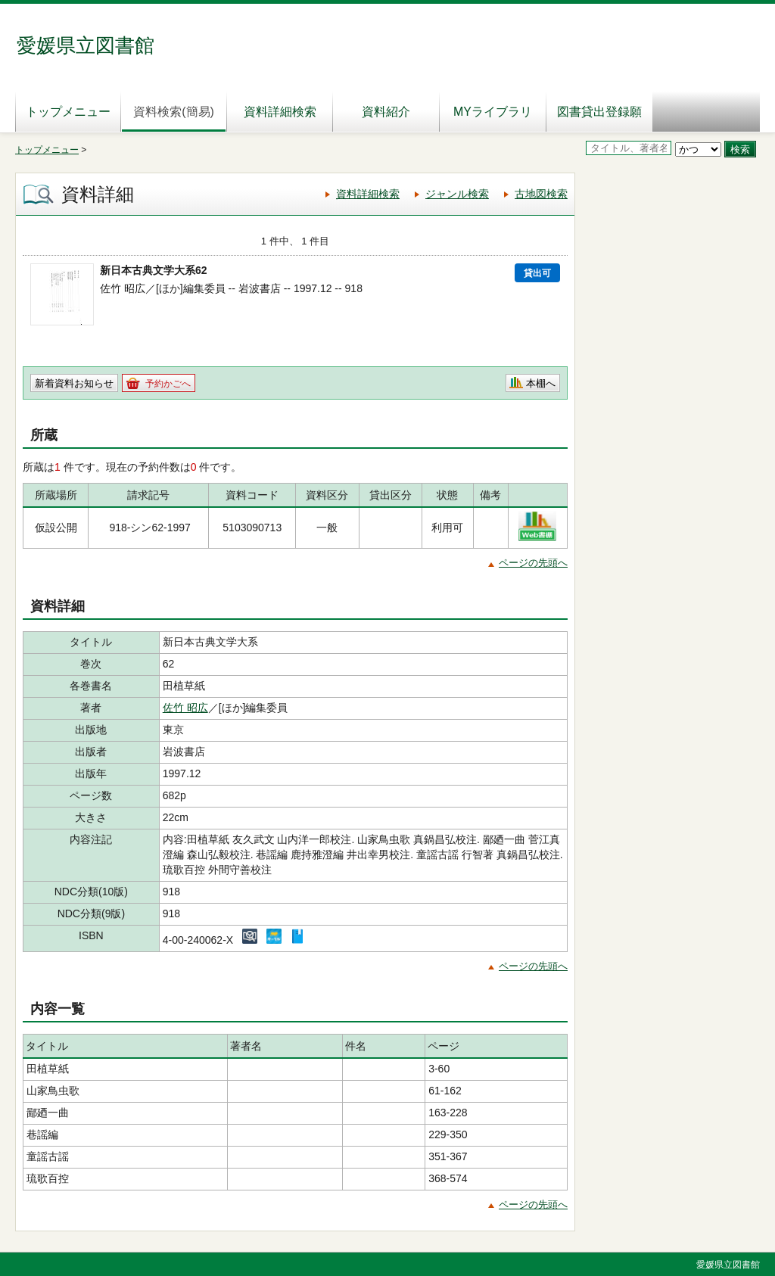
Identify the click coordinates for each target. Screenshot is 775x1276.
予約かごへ (168, 383)
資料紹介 (386, 111)
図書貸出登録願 (599, 111)
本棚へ (541, 383)
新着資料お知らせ (74, 383)
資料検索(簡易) (173, 111)
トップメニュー (68, 111)
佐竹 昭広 (185, 708)
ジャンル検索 (457, 194)
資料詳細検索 (280, 111)
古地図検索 (541, 194)
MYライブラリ (492, 111)
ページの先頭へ (533, 562)
